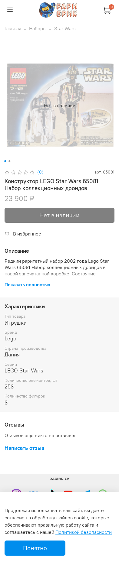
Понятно (35, 548)
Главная (13, 28)
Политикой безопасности (83, 532)
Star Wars (65, 28)
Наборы (37, 28)
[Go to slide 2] (9, 161)
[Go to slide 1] (5, 161)
